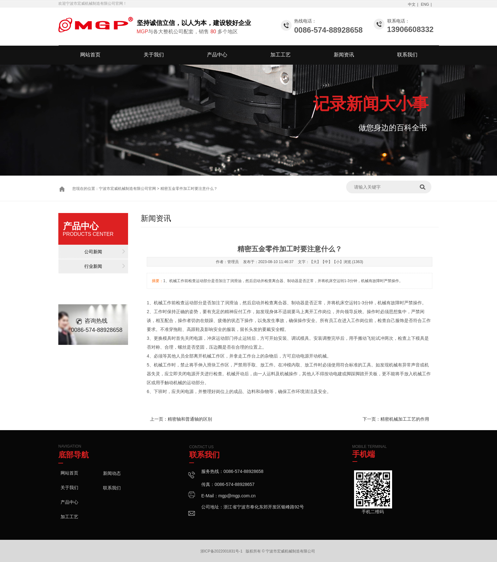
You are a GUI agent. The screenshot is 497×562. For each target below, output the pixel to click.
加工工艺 (280, 54)
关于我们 (154, 54)
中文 (412, 4)
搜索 (424, 187)
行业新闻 (93, 266)
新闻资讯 (344, 54)
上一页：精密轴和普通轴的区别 (181, 419)
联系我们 (407, 54)
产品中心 (217, 54)
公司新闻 (93, 251)
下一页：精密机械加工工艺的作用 (396, 419)
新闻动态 (112, 473)
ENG (425, 4)
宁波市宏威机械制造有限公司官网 (127, 188)
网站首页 (90, 54)
